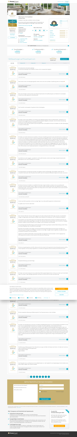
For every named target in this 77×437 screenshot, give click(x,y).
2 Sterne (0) (54, 63)
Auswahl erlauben (61, 428)
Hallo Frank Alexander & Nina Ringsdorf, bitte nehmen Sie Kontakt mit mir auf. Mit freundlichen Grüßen (25, 393)
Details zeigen (46, 435)
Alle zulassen (61, 426)
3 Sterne (61, 23)
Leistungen (52, 33)
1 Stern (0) (64, 63)
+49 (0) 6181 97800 (23, 38)
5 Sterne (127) (22, 63)
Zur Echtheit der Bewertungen (12, 34)
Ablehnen (61, 432)
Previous (32, 30)
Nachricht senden (45, 399)
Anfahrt (21, 33)
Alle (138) (12, 63)
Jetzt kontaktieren (63, 4)
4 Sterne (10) (33, 63)
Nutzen (51, 32)
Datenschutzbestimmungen (19, 432)
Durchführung (52, 35)
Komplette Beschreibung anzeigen (25, 25)
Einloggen (66, 1)
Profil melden (19, 407)
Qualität (51, 30)
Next (47, 30)
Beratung (51, 37)
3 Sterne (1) (44, 63)
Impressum (12, 432)
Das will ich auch (61, 1)
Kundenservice (52, 40)
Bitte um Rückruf (44, 391)
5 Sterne (61, 20)
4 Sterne (61, 21)
